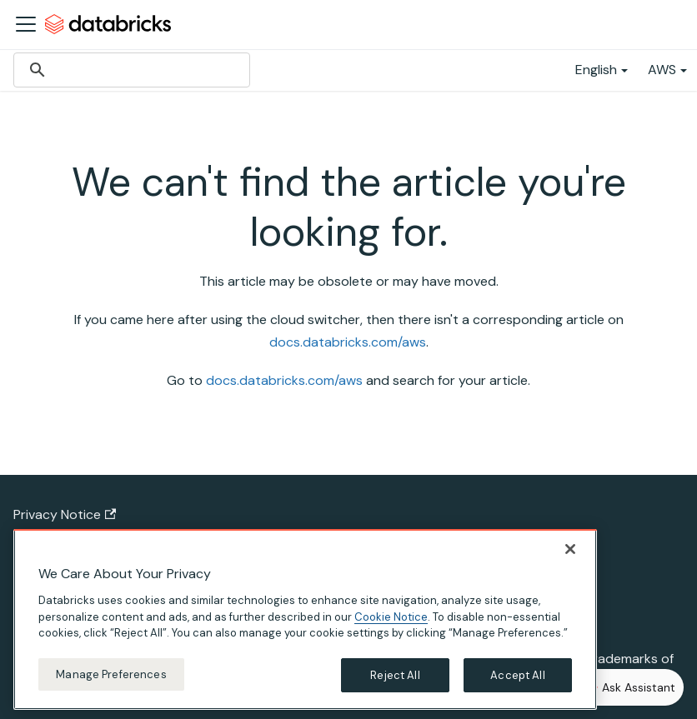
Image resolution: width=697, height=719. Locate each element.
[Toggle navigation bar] (25, 24)
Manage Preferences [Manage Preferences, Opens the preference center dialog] (111, 686)
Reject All (394, 687)
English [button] (596, 69)
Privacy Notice (64, 514)
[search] (129, 70)
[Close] (570, 560)
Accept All (517, 687)
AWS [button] (662, 69)
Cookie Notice (391, 629)
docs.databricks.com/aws (347, 342)
